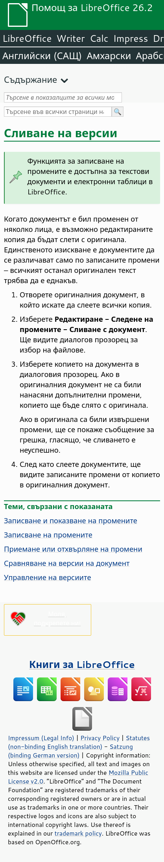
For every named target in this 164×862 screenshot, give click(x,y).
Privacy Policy (100, 737)
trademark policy (78, 833)
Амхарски (109, 55)
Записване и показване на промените (70, 520)
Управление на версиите (47, 577)
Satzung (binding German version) (70, 750)
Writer (70, 38)
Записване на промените (48, 535)
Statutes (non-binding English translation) (79, 742)
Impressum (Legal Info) (41, 737)
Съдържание (30, 79)
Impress (130, 38)
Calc (99, 38)
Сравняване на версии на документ (67, 563)
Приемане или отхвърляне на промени (73, 549)
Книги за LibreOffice (82, 664)
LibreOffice (27, 38)
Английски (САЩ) (42, 55)
